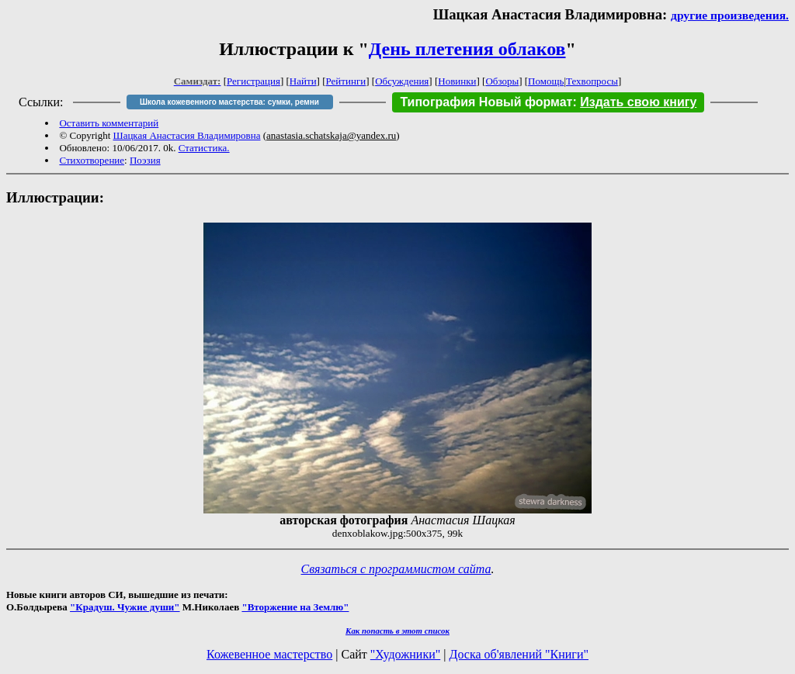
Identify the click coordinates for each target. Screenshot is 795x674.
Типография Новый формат (486, 102)
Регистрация (253, 81)
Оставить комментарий (108, 123)
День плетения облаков (467, 49)
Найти (303, 81)
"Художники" (405, 654)
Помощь (546, 81)
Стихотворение (91, 160)
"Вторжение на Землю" (295, 607)
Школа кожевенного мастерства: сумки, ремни (229, 102)
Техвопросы (592, 81)
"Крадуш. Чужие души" (125, 607)
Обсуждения (402, 81)
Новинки (457, 81)
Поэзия (145, 160)
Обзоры (502, 81)
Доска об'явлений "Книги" (518, 654)
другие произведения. (730, 15)
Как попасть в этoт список (397, 630)
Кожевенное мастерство (269, 654)
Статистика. (204, 148)
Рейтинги (346, 81)
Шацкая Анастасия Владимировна (187, 135)
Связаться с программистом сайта (396, 568)
